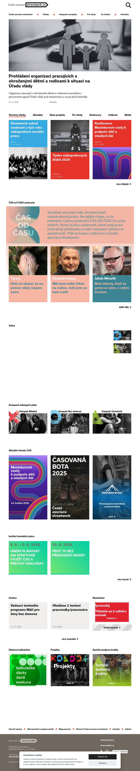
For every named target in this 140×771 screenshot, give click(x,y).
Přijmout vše (102, 757)
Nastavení (102, 763)
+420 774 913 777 (15, 754)
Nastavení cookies (15, 762)
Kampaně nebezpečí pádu (23, 416)
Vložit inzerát (112, 650)
